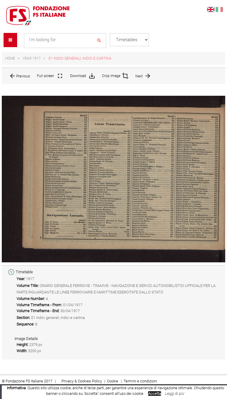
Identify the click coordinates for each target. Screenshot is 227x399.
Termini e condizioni (140, 381)
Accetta (154, 393)
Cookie (113, 381)
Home (10, 58)
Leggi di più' (174, 393)
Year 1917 (32, 58)
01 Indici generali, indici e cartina (79, 58)
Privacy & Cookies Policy (81, 381)
